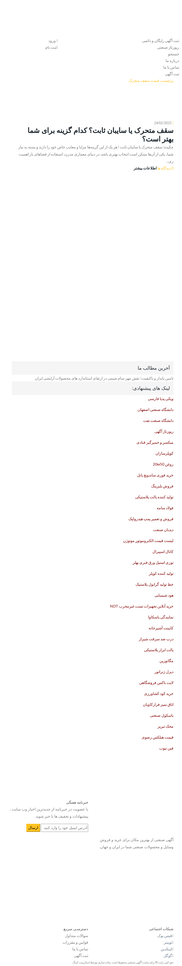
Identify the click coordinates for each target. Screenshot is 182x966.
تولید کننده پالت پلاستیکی (154, 497)
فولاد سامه (165, 507)
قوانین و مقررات (75, 942)
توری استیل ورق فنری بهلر (153, 562)
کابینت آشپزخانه (161, 628)
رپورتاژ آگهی (164, 431)
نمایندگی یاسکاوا (160, 617)
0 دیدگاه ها (165, 168)
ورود (53, 40)
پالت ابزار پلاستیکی (158, 649)
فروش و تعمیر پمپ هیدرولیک (150, 518)
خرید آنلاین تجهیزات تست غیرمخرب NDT (141, 606)
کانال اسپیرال (162, 551)
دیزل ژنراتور (164, 671)
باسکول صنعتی (161, 715)
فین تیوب (166, 748)
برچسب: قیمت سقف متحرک (151, 80)
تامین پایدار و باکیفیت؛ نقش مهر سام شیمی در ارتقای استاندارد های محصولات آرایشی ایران (104, 378)
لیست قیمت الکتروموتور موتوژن (148, 540)
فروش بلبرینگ (162, 486)
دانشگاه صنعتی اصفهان (155, 409)
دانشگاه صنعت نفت (158, 420)
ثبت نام (51, 47)
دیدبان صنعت (163, 529)
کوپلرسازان (164, 453)
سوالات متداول (76, 935)
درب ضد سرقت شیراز (156, 638)
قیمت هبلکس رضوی (157, 737)
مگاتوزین (166, 660)
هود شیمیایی (164, 595)
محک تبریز (165, 726)
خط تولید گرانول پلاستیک (154, 584)
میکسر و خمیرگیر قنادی (154, 442)
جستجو (173, 54)
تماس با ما (171, 67)
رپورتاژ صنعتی (168, 47)
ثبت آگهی (172, 73)
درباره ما (172, 60)
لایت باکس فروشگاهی (156, 682)
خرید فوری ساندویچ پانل (155, 475)
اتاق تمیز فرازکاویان (158, 704)
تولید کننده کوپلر (161, 573)
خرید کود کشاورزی (158, 693)
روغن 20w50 (163, 464)
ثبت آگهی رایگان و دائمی (160, 40)
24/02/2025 (162, 123)
